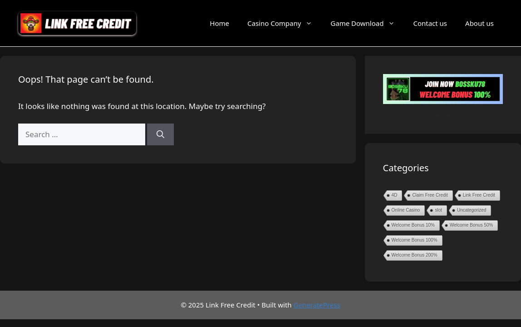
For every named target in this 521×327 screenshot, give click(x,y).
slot (438, 210)
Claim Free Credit (429, 195)
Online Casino (406, 210)
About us (479, 23)
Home (219, 23)
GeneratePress (317, 304)
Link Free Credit (479, 195)
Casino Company (284, 23)
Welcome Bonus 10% (413, 225)
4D (395, 195)
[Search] (160, 134)
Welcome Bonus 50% (471, 225)
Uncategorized (471, 210)
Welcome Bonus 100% (414, 240)
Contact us (430, 23)
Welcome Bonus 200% (414, 255)
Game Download (367, 23)
